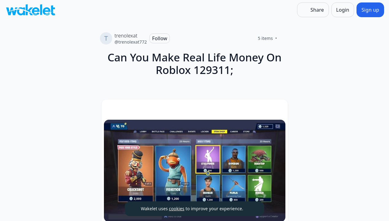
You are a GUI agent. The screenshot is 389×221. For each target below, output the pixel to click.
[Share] (313, 9)
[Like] (284, 38)
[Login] (342, 9)
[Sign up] (370, 9)
